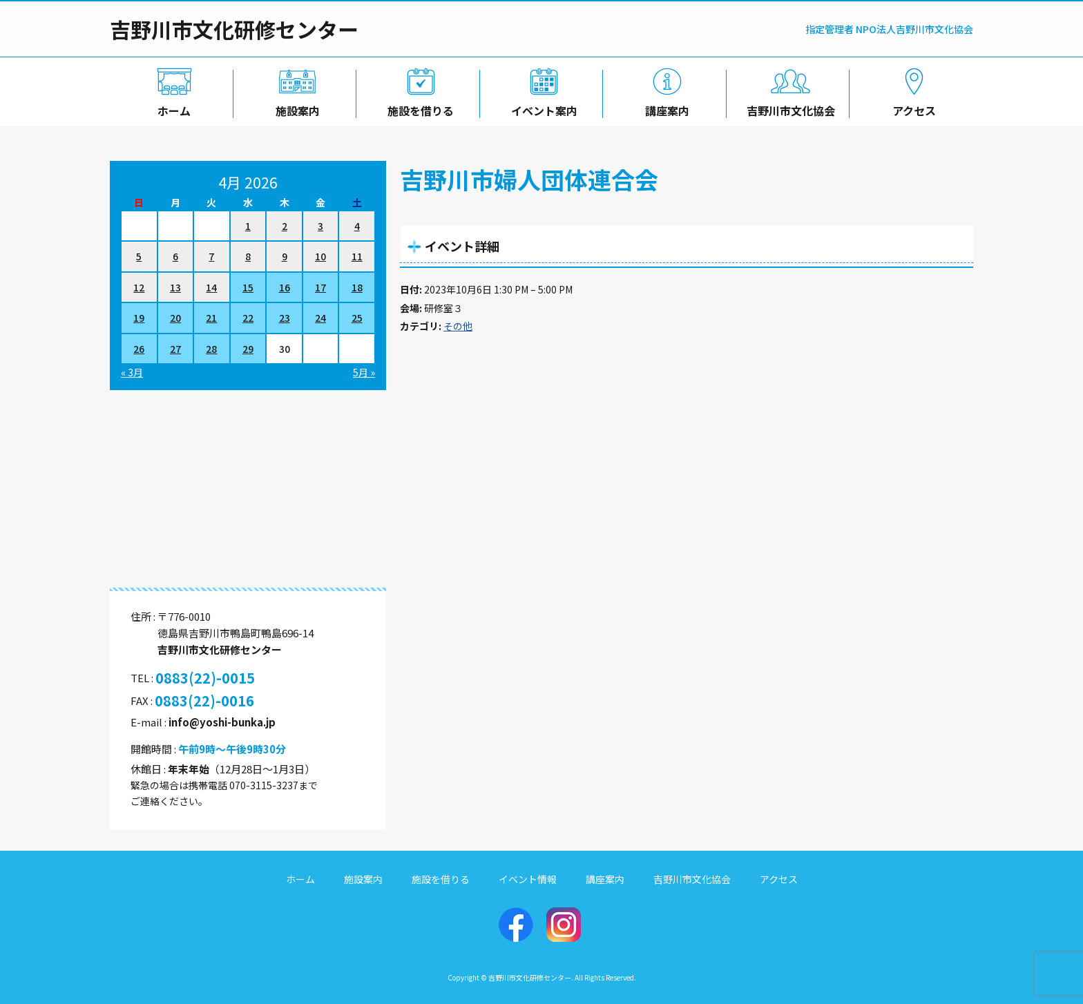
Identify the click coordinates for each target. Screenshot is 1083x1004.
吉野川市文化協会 (788, 108)
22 (247, 318)
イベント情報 (528, 879)
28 (211, 349)
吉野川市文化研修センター (234, 29)
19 (138, 318)
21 (211, 318)
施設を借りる (418, 108)
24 (320, 318)
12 (138, 287)
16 (284, 287)
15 (247, 287)
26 (138, 349)
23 (284, 318)
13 (175, 287)
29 (247, 349)
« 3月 (132, 372)
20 (175, 318)
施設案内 (295, 108)
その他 (457, 326)
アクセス (911, 108)
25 (357, 318)
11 (357, 256)
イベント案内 (541, 108)
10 (320, 256)
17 (320, 287)
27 (175, 349)
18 (357, 287)
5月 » (364, 372)
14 (211, 287)
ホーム (171, 108)
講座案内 (665, 108)
